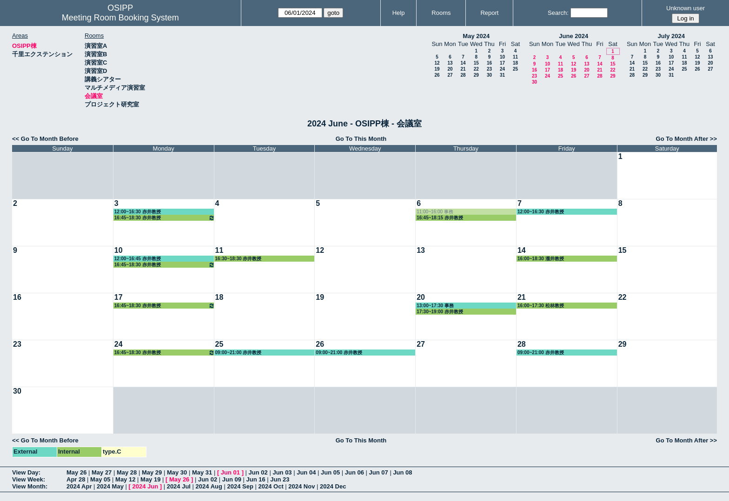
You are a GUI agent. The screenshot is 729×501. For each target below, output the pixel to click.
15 (476, 63)
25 (515, 69)
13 (449, 63)
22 (476, 69)
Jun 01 (230, 472)
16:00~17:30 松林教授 (540, 305)
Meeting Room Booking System (120, 17)
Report (489, 12)
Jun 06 (354, 472)
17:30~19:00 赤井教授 (440, 311)
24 (502, 69)
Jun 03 (282, 472)
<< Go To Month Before (45, 138)
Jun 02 (258, 472)
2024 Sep (240, 486)
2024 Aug (209, 486)
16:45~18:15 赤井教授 (440, 217)
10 (502, 56)
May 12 (125, 479)
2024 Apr (79, 486)
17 (502, 63)
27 (449, 75)
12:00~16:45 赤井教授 (137, 258)
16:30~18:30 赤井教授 (238, 258)
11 (515, 56)
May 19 (150, 479)
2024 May (110, 486)
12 (436, 63)
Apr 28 (75, 479)
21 (462, 69)
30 (489, 75)
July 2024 (671, 36)
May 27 (102, 472)
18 (515, 63)
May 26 (76, 472)
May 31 (202, 472)
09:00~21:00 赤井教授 (238, 352)
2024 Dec (333, 486)
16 (489, 63)
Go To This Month (361, 138)
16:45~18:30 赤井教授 (164, 218)
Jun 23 (279, 479)
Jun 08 (402, 472)
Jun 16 (255, 479)
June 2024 (573, 36)
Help (398, 12)
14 (462, 63)
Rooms (441, 12)
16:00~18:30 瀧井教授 (540, 258)
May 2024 (476, 36)
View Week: (28, 479)
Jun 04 (306, 472)
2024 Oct (271, 486)
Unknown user (685, 8)
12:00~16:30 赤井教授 (137, 211)
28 (462, 75)
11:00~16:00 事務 (435, 211)
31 (502, 75)
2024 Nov (301, 486)
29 (476, 75)
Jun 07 (378, 472)
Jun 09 (231, 479)
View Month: (29, 486)
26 (436, 75)
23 (489, 69)
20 (449, 69)
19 (436, 69)
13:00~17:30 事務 (435, 305)
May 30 (177, 472)
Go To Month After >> (686, 138)
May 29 (152, 472)
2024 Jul (179, 486)
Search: (558, 12)
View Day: (26, 472)
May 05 (100, 479)
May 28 (127, 472)
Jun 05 (330, 472)
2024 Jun (145, 486)
